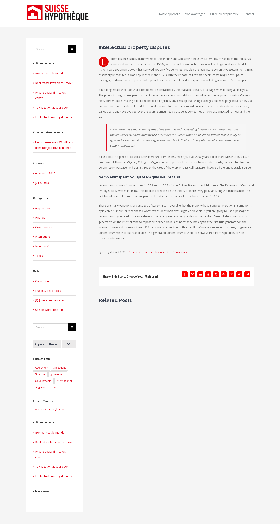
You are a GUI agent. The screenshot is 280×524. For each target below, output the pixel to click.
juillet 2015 (42, 183)
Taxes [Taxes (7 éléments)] (54, 387)
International (43, 236)
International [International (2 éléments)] (64, 381)
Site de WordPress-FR (49, 310)
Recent (54, 344)
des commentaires (49, 300)
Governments (161, 252)
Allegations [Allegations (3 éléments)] (59, 367)
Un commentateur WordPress (54, 142)
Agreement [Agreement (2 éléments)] (41, 367)
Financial (148, 252)
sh (103, 252)
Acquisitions (135, 252)
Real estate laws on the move (54, 83)
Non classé (42, 246)
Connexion (42, 281)
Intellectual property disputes (53, 117)
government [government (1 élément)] (57, 374)
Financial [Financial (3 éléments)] (40, 374)
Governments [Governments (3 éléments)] (43, 381)
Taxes (39, 256)
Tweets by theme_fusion (48, 409)
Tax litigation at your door (51, 107)
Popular (40, 344)
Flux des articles (48, 291)
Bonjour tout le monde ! (50, 73)
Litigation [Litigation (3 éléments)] (40, 387)
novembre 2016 (45, 173)
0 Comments (180, 252)
